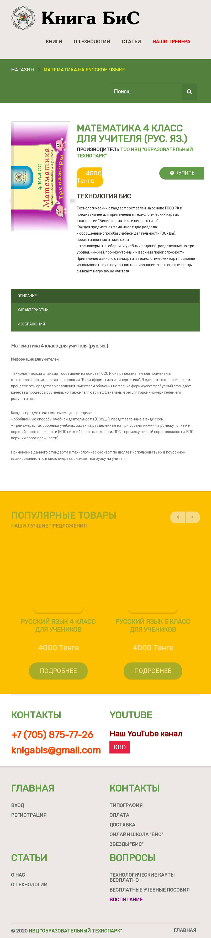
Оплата (119, 815)
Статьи (131, 42)
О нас (18, 875)
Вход (17, 805)
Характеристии (33, 310)
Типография (126, 805)
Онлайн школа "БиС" (136, 834)
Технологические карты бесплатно (142, 877)
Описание (27, 296)
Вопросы (132, 857)
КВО (120, 747)
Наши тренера (171, 42)
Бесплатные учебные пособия (149, 890)
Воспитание (126, 899)
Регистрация (28, 815)
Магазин (22, 70)
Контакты (134, 788)
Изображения (31, 324)
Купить (182, 173)
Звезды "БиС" (126, 844)
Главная (32, 788)
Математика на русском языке (84, 70)
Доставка (122, 825)
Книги (54, 42)
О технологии (92, 42)
